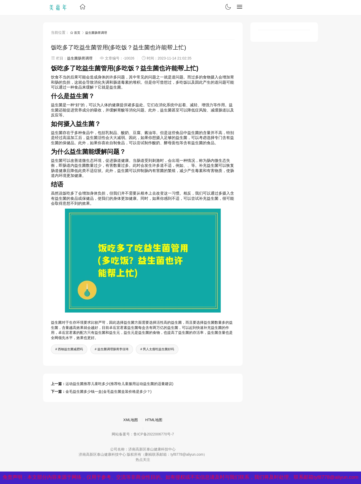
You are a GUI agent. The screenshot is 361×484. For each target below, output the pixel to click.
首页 (75, 33)
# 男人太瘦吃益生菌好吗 (157, 349)
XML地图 (130, 420)
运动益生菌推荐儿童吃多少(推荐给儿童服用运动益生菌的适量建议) (119, 384)
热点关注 (143, 460)
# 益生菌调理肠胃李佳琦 (112, 349)
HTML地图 (153, 420)
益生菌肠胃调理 (96, 33)
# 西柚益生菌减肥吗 (69, 349)
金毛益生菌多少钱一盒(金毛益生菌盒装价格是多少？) (108, 391)
